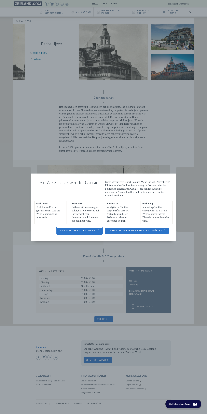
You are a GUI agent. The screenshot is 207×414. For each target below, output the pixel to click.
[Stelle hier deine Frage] (183, 404)
